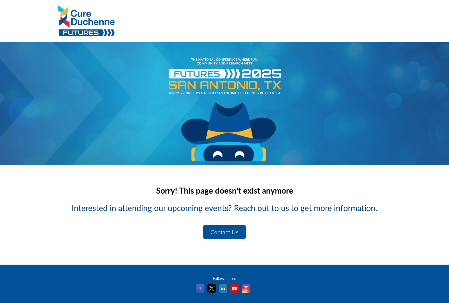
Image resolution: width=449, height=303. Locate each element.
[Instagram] (246, 291)
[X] (211, 291)
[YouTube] (234, 291)
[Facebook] (200, 291)
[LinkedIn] (223, 291)
